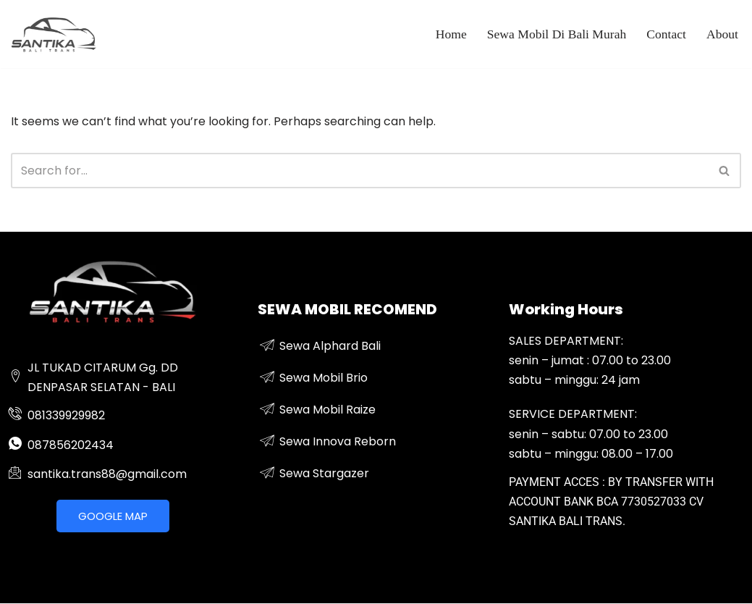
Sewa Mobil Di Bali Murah (557, 34)
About (722, 34)
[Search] (360, 170)
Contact (666, 34)
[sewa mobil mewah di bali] (54, 34)
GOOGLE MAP (113, 516)
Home (451, 34)
